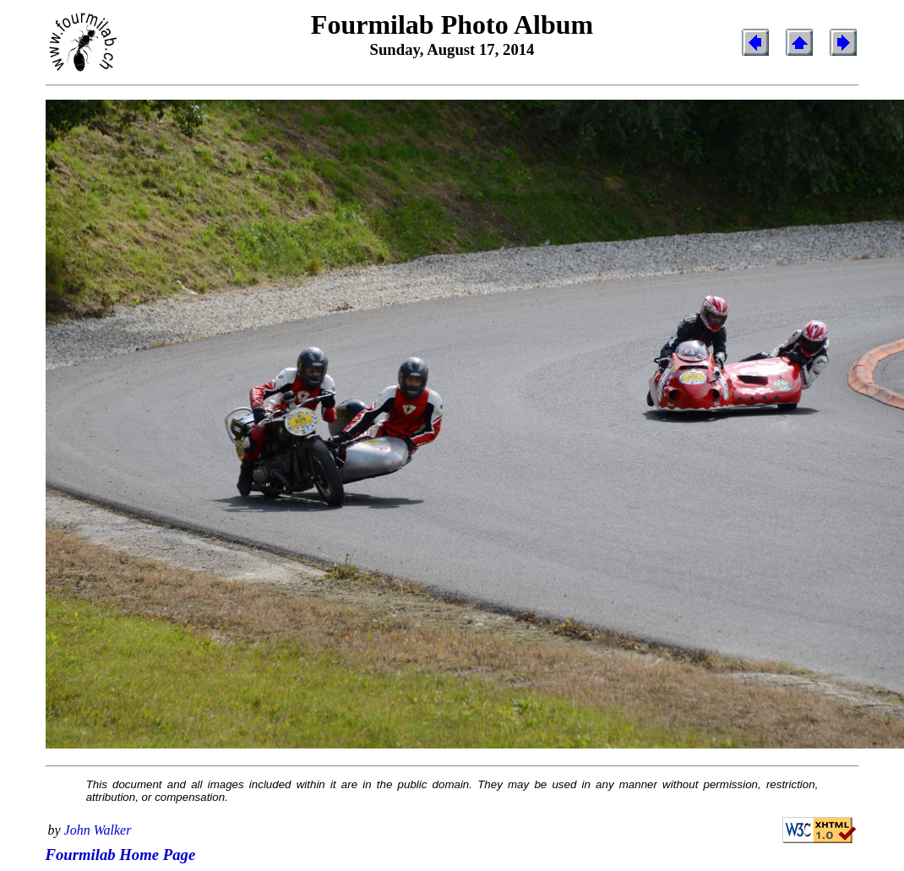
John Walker (98, 830)
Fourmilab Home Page (121, 854)
